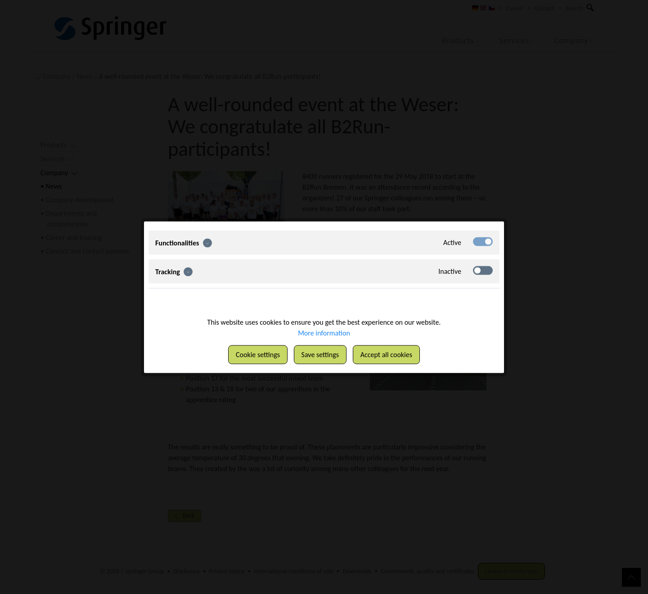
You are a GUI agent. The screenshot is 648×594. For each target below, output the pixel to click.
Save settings (320, 354)
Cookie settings (258, 354)
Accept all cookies (386, 354)
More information (324, 332)
